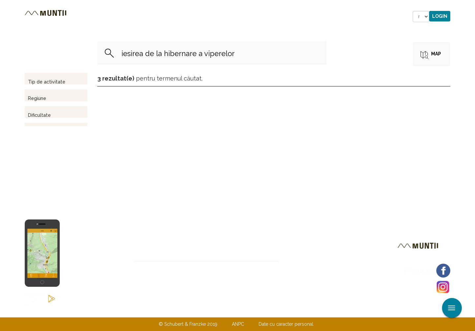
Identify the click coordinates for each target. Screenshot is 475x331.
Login (439, 16)
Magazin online (230, 16)
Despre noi (227, 310)
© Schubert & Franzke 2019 (188, 324)
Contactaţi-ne (187, 310)
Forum (275, 16)
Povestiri (181, 16)
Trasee (117, 16)
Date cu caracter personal (286, 324)
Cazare (148, 16)
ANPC (238, 324)
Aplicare (470, 6)
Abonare (301, 267)
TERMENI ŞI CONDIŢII (276, 310)
